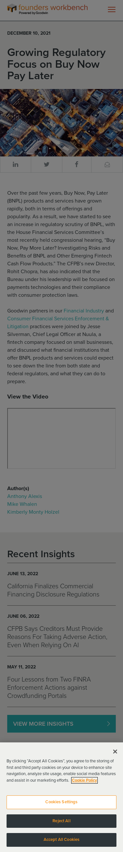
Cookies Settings (61, 805)
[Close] (115, 755)
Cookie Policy (84, 784)
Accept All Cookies (61, 843)
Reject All (61, 824)
